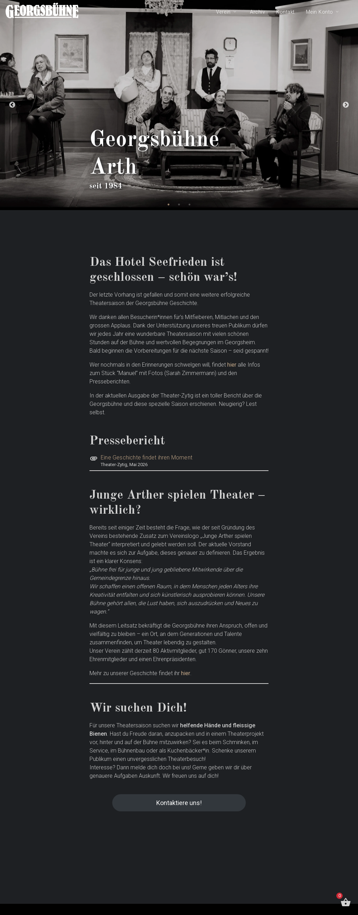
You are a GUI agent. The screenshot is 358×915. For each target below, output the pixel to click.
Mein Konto (319, 12)
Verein (223, 12)
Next (345, 105)
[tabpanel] (179, 105)
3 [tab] (189, 204)
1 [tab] (168, 204)
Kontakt (285, 12)
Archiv (257, 12)
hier (231, 364)
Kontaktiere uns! (179, 802)
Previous (12, 105)
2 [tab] (179, 204)
